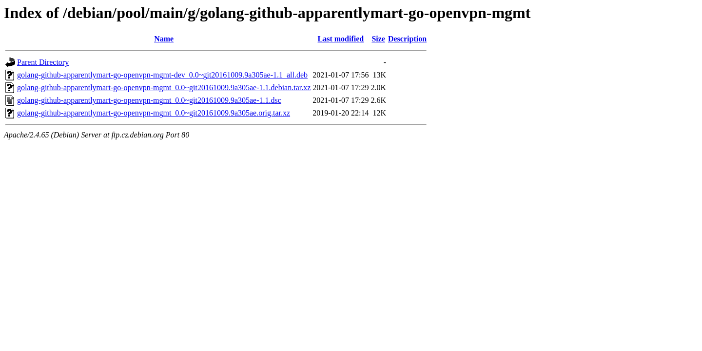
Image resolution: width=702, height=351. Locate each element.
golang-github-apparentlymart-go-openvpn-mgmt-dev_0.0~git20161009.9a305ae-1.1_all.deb (162, 75)
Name (164, 39)
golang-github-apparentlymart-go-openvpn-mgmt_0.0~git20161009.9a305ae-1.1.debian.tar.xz (164, 87)
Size (378, 39)
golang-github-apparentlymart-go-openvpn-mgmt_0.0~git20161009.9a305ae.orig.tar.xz (153, 113)
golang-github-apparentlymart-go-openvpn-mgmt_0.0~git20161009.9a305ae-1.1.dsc (149, 100)
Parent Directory (43, 62)
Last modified (341, 39)
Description (407, 39)
